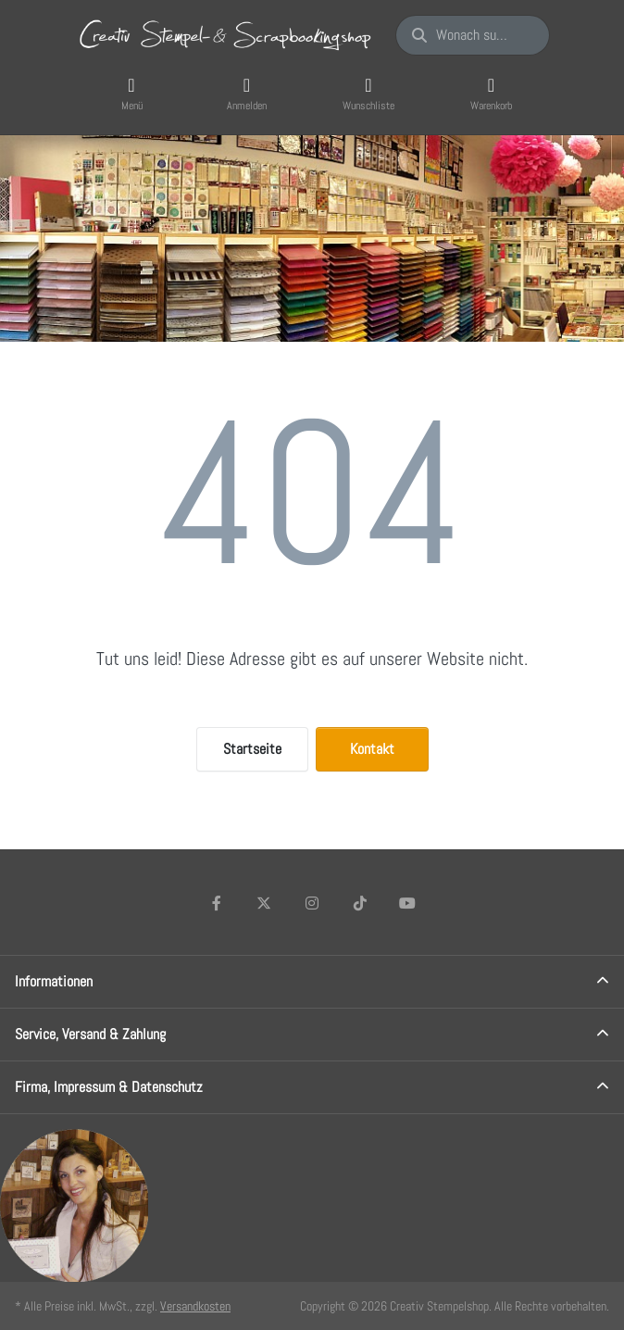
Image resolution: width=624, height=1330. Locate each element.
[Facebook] (216, 903)
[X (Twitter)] (264, 903)
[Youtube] (407, 903)
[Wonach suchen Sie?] (472, 35)
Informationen (54, 981)
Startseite (252, 749)
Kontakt (372, 749)
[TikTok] (360, 903)
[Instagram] (312, 903)
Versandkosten (195, 1306)
